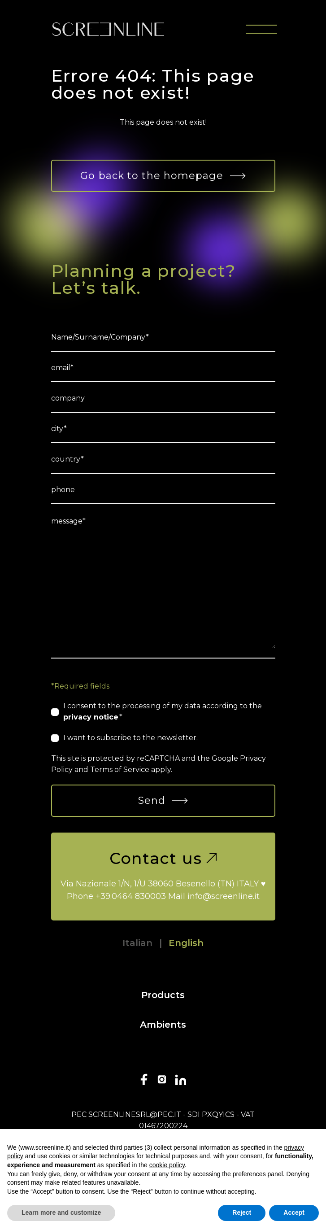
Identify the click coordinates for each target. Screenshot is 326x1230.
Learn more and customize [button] (61, 1212)
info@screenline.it (223, 896)
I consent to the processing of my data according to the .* (162, 711)
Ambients (163, 1024)
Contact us (163, 858)
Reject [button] (241, 1212)
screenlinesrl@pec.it (134, 1114)
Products (163, 995)
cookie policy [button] (167, 1165)
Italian (137, 943)
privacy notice (90, 717)
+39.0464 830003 (131, 896)
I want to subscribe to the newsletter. (130, 737)
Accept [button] (293, 1212)
